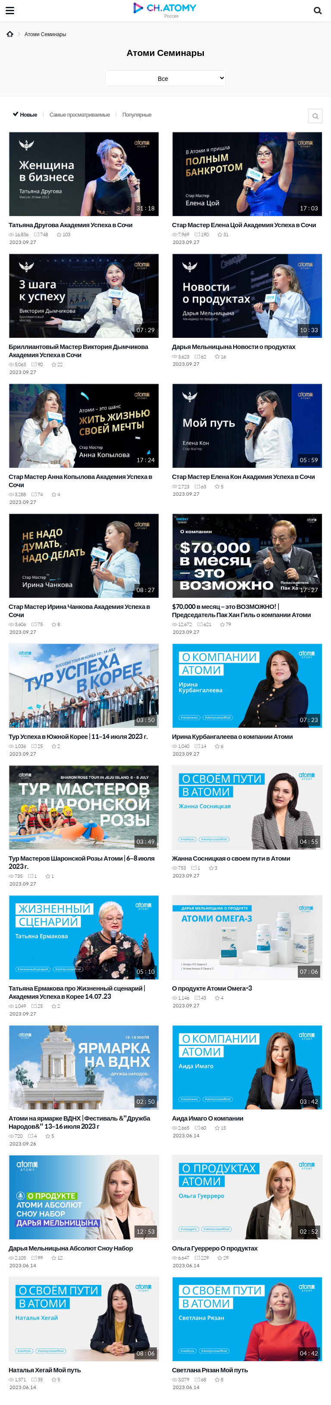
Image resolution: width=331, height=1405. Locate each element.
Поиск (315, 116)
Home (9, 34)
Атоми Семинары (45, 34)
